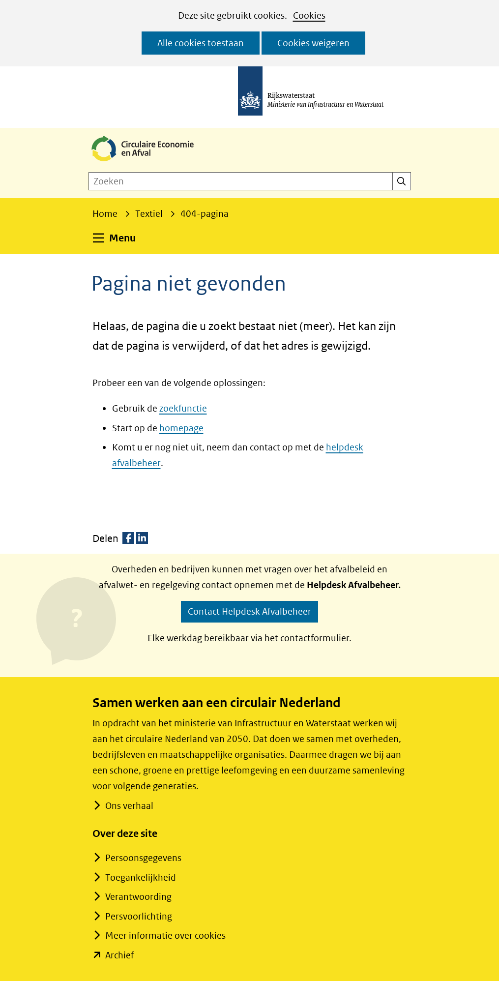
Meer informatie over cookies (165, 935)
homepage (181, 428)
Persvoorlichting (138, 916)
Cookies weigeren (313, 43)
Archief (119, 955)
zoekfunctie (183, 408)
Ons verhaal (129, 805)
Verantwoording (138, 896)
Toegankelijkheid (140, 877)
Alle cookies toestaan (200, 43)
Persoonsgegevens (143, 857)
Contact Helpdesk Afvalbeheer (249, 611)
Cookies (309, 15)
